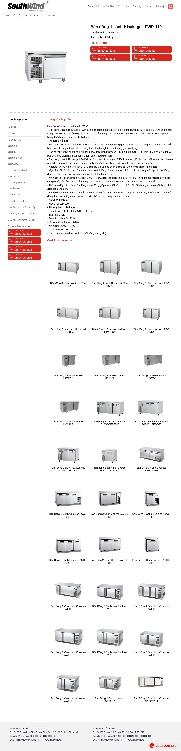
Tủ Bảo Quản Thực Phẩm (21, 213)
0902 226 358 (147, 50)
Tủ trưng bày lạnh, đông (20, 226)
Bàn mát (12, 151)
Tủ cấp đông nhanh (18, 170)
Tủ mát (11, 133)
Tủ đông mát (14, 139)
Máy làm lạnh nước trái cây (21, 207)
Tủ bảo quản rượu (17, 182)
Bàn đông (51, 15)
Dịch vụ (137, 6)
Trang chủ (93, 6)
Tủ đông (12, 126)
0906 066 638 (106, 50)
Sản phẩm (123, 6)
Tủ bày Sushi (14, 194)
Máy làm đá (14, 176)
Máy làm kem (14, 188)
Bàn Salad (13, 163)
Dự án (148, 6)
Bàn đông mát (15, 157)
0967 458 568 (106, 58)
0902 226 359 (147, 58)
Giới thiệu (108, 6)
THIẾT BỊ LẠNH (31, 15)
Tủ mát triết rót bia (17, 201)
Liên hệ (160, 6)
